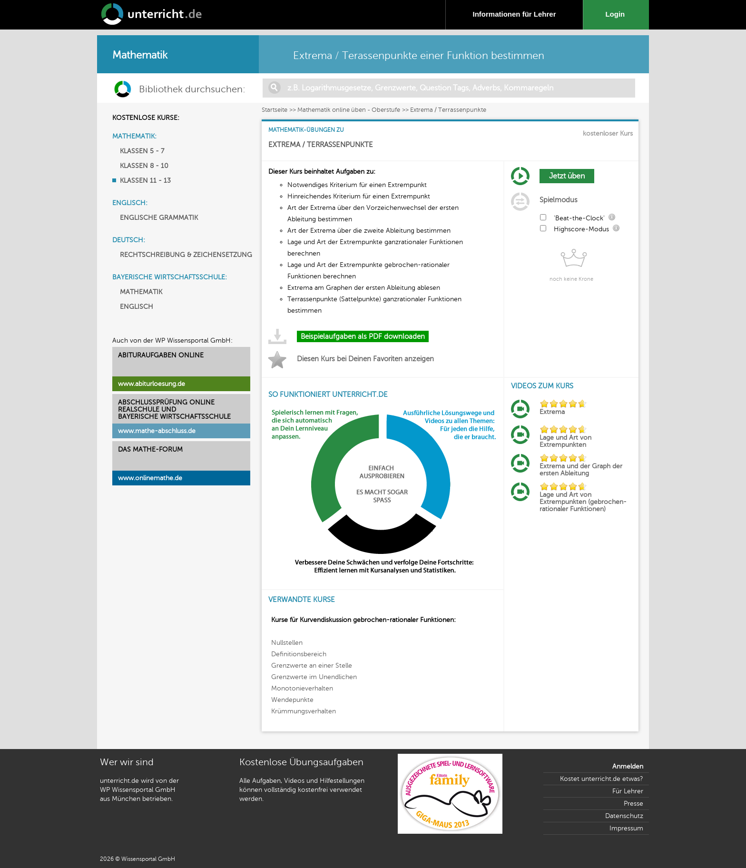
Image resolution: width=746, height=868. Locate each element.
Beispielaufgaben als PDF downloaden (363, 336)
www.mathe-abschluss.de (157, 430)
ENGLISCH (136, 306)
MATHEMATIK (141, 292)
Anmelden (627, 766)
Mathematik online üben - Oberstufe (348, 110)
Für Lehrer (627, 791)
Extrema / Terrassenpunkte (448, 110)
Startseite (274, 110)
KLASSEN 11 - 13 (145, 180)
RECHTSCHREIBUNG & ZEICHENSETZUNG (186, 254)
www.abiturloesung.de (151, 383)
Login (616, 14)
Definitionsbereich (298, 654)
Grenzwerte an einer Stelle (311, 665)
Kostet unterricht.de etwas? (601, 778)
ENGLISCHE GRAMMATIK (159, 217)
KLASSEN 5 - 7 (142, 151)
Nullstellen (287, 642)
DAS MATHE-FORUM (150, 449)
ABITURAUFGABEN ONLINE (161, 355)
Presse (633, 803)
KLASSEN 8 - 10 (144, 165)
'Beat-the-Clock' (579, 218)
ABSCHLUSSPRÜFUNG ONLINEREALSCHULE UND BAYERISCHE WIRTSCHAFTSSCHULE (174, 409)
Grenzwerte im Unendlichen (314, 677)
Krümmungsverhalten (303, 711)
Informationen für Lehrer (514, 14)
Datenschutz (624, 815)
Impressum (626, 828)
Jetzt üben (567, 176)
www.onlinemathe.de (150, 478)
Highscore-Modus (581, 229)
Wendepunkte (292, 699)
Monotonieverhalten (302, 688)
